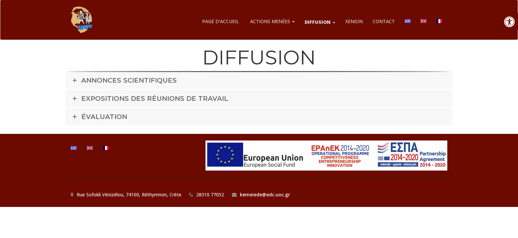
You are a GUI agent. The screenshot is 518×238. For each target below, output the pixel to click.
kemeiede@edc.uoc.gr (265, 194)
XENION (354, 21)
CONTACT (384, 21)
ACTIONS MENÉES (272, 21)
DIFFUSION (320, 22)
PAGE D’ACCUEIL (220, 21)
